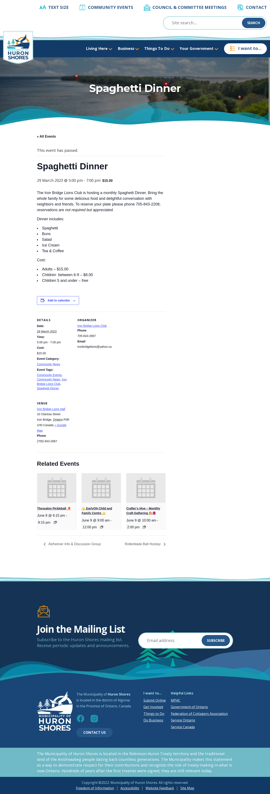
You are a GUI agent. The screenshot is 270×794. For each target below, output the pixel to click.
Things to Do (153, 713)
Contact (256, 7)
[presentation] (56, 488)
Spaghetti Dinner (48, 388)
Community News (48, 364)
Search (253, 23)
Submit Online (154, 700)
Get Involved (153, 707)
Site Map (187, 788)
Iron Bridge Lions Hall (51, 409)
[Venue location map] (99, 424)
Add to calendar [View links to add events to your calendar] (59, 300)
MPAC (175, 700)
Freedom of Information (95, 788)
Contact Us (94, 732)
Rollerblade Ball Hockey (143, 544)
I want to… (245, 48)
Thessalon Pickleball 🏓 (54, 508)
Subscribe (216, 640)
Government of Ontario (189, 707)
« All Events (46, 136)
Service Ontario (183, 720)
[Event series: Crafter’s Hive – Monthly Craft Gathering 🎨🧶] (144, 527)
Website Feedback (160, 788)
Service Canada (183, 727)
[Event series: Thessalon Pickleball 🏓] (55, 522)
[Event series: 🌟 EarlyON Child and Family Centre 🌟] (101, 527)
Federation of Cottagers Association (199, 713)
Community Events (110, 7)
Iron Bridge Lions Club (92, 325)
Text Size (58, 7)
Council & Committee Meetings (190, 7)
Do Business (153, 720)
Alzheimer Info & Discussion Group (74, 544)
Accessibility (129, 788)
